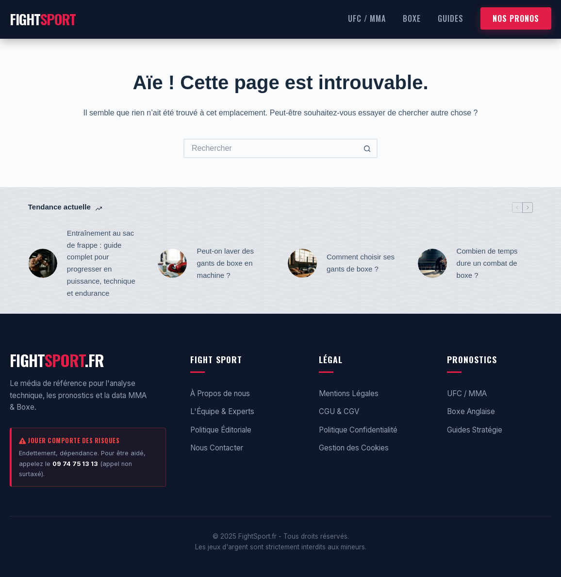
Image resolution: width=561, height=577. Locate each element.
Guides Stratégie (474, 429)
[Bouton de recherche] (368, 148)
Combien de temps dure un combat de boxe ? (487, 263)
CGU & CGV (339, 411)
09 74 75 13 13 (75, 463)
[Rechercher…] (270, 148)
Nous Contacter (216, 447)
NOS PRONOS (516, 18)
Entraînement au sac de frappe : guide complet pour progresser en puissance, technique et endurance (101, 263)
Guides (450, 18)
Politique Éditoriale (220, 429)
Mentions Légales (349, 393)
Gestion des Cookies (354, 447)
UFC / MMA (367, 18)
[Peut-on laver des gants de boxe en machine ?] (172, 263)
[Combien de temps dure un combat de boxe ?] (432, 263)
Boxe (412, 18)
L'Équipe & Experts (222, 411)
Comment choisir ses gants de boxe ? (361, 263)
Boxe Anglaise (471, 411)
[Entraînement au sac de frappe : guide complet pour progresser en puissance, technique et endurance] (42, 263)
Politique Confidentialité (358, 429)
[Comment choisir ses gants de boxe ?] (302, 263)
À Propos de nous (220, 393)
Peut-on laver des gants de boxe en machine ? (225, 263)
